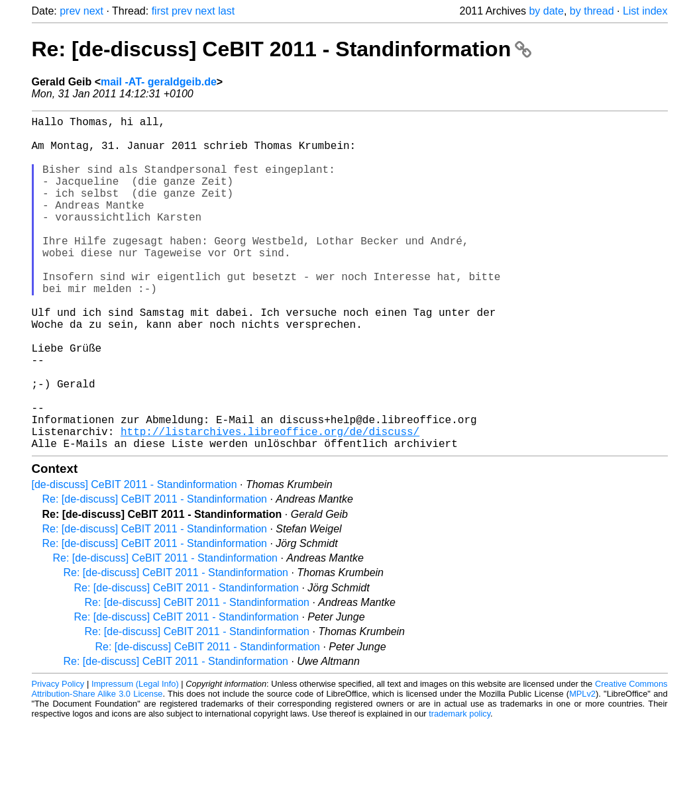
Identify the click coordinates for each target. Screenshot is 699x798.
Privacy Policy (58, 758)
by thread (592, 11)
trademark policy (459, 788)
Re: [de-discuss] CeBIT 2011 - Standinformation (282, 49)
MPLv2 (582, 768)
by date (546, 11)
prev (70, 11)
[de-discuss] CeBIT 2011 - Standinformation (134, 558)
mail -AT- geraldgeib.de (159, 81)
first (160, 11)
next (93, 11)
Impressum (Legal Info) (135, 758)
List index (645, 11)
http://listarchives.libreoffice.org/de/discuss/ (270, 502)
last (226, 11)
